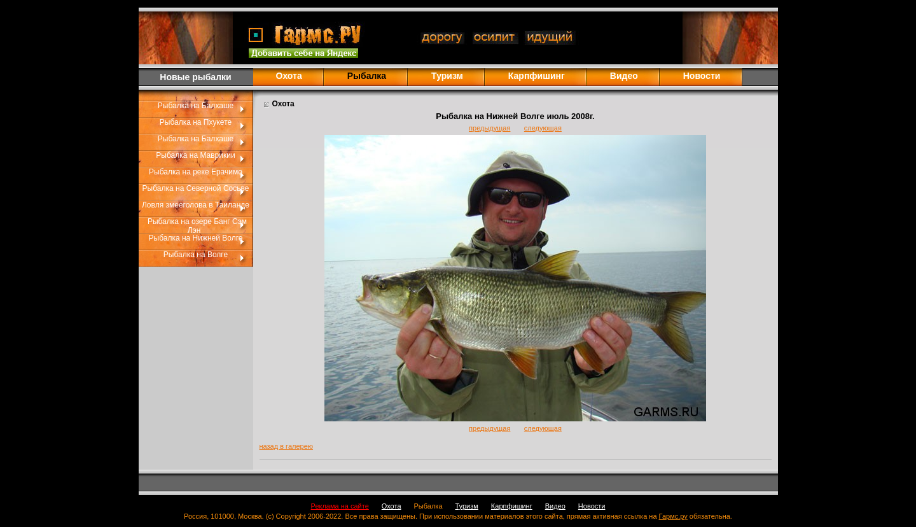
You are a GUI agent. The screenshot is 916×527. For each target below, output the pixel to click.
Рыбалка (428, 506)
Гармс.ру (673, 516)
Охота (289, 76)
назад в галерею (287, 446)
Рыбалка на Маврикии (195, 155)
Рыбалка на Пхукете (196, 122)
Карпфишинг (536, 76)
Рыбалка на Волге (195, 254)
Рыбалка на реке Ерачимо (195, 171)
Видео (624, 76)
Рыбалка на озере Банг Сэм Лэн (197, 226)
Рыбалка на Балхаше (195, 105)
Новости (702, 76)
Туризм (447, 76)
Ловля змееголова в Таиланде (195, 204)
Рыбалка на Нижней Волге (196, 238)
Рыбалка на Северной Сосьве (195, 188)
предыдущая (489, 128)
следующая (543, 128)
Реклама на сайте (340, 506)
